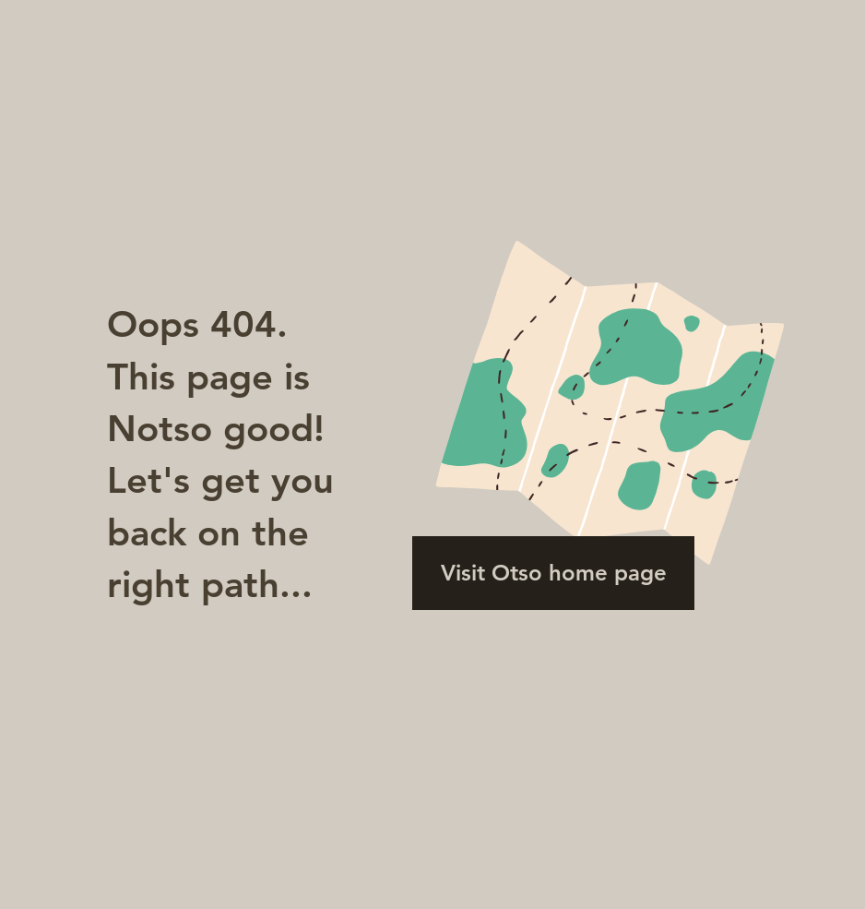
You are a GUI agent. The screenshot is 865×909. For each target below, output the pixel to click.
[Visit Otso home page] (553, 573)
